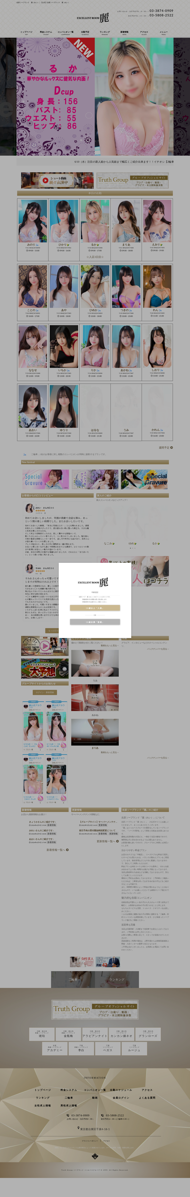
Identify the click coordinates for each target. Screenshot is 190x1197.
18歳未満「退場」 (95, 622)
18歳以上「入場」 (95, 608)
